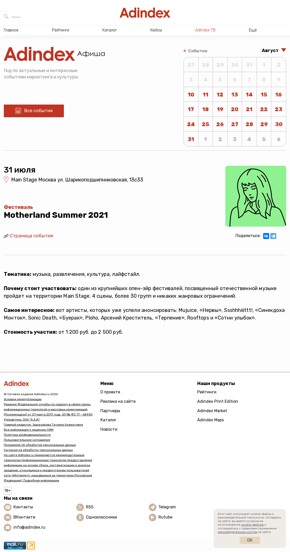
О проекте (110, 392)
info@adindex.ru (29, 527)
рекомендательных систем (237, 532)
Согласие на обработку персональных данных (38, 450)
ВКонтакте (24, 517)
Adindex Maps (210, 419)
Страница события (31, 236)
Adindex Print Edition (217, 401)
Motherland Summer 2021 (56, 215)
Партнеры (110, 410)
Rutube (165, 517)
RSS (90, 507)
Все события (38, 110)
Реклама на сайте (118, 401)
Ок (249, 540)
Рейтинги (206, 392)
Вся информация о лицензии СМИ (28, 429)
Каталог (108, 419)
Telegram (167, 507)
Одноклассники (101, 517)
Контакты (23, 507)
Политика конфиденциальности (27, 435)
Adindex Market (212, 410)
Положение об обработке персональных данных (40, 445)
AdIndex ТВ (205, 30)
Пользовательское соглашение (27, 440)
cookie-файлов (252, 524)
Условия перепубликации (23, 399)
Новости (108, 429)
